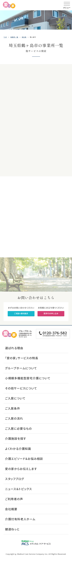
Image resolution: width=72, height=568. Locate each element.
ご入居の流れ (14, 418)
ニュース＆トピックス (18, 489)
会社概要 (11, 509)
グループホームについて (21, 368)
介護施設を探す (15, 438)
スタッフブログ (14, 479)
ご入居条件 (12, 408)
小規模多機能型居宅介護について (27, 378)
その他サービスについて (21, 388)
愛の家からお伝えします (21, 469)
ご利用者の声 (14, 499)
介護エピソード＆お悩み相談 (24, 458)
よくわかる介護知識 (18, 448)
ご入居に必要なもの (18, 428)
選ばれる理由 (14, 348)
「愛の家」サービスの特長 (21, 358)
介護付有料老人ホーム (20, 519)
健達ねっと (12, 529)
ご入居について (15, 398)
